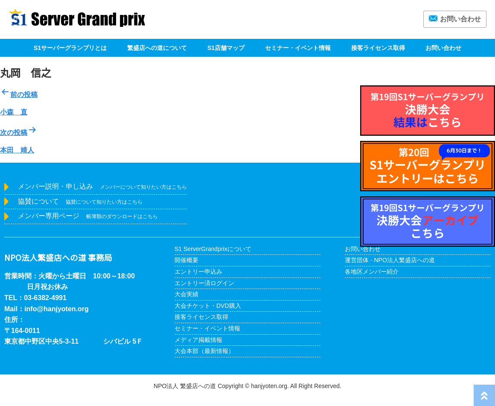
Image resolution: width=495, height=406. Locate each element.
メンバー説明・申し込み (102, 186)
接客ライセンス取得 (378, 47)
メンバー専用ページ (88, 215)
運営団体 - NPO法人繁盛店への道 (390, 260)
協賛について (80, 201)
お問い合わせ (455, 19)
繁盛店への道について (157, 47)
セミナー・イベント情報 (298, 47)
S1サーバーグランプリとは (70, 47)
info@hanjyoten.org (56, 309)
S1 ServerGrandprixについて (213, 248)
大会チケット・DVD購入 (208, 305)
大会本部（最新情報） (204, 351)
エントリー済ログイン (204, 283)
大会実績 (186, 294)
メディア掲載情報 (198, 339)
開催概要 (186, 260)
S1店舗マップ (226, 47)
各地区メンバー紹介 (372, 271)
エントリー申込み (198, 271)
